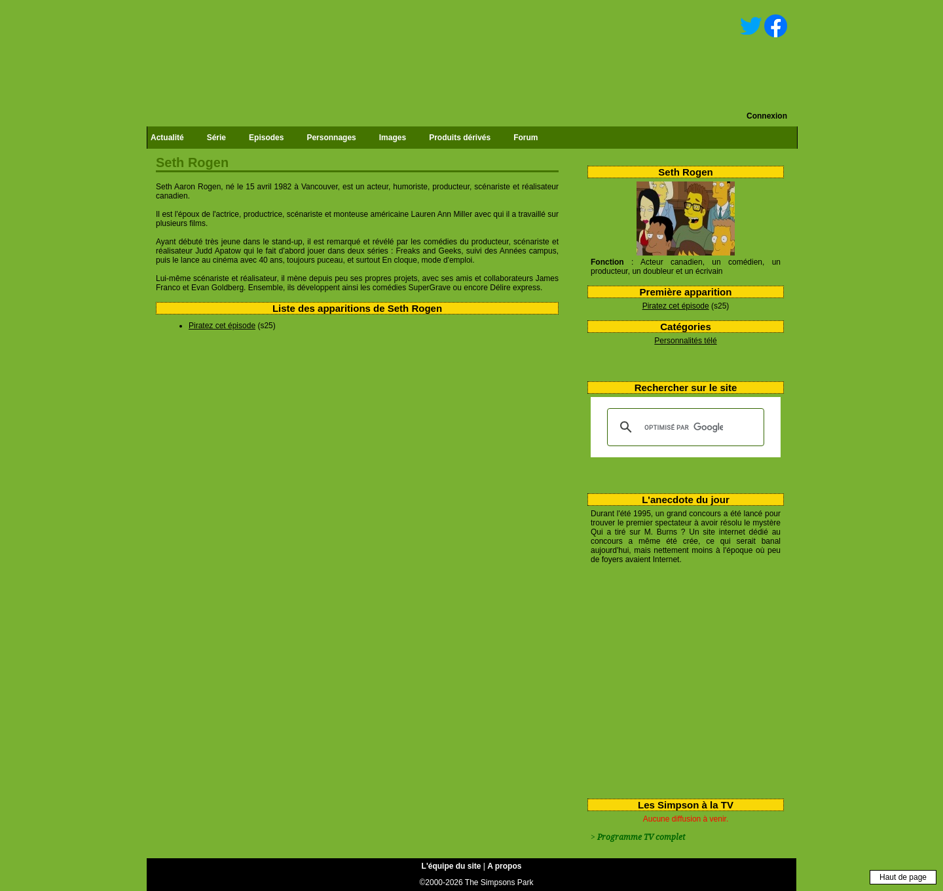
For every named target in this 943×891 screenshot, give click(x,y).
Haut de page (903, 877)
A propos (504, 866)
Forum (525, 137)
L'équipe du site (451, 866)
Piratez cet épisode (675, 306)
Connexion (767, 116)
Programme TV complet (641, 837)
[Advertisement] (680, 678)
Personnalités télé (685, 340)
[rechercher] (683, 427)
